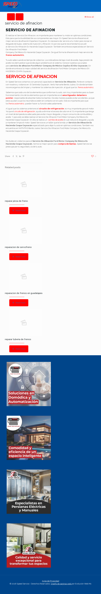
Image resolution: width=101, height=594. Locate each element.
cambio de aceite (55, 120)
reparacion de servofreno (18, 247)
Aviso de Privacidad (50, 581)
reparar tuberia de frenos (18, 339)
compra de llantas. (67, 144)
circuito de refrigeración (51, 109)
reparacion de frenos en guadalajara (23, 293)
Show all (89, 17)
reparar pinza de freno (16, 201)
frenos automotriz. (86, 87)
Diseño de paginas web (61, 584)
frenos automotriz (15, 55)
